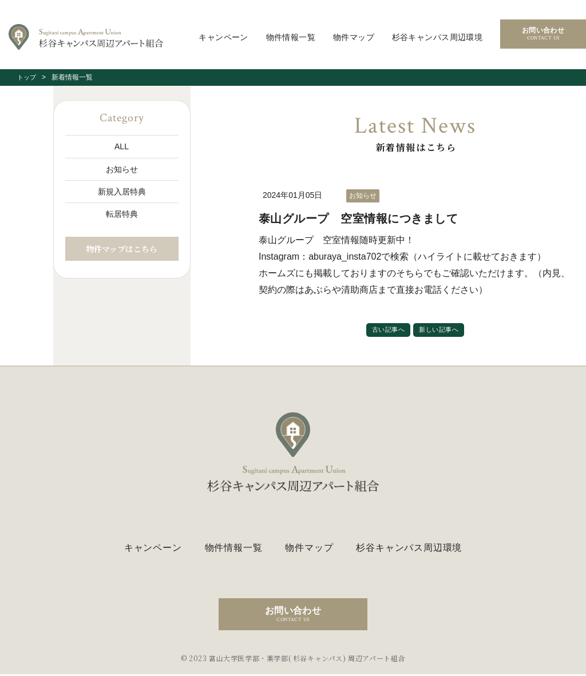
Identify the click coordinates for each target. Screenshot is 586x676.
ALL (121, 146)
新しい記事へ (440, 331)
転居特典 (122, 213)
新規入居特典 (122, 191)
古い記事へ (386, 331)
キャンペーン (223, 37)
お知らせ (122, 169)
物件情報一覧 (291, 37)
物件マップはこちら (121, 249)
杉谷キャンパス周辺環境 (437, 37)
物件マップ (353, 37)
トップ (27, 77)
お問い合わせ (543, 34)
